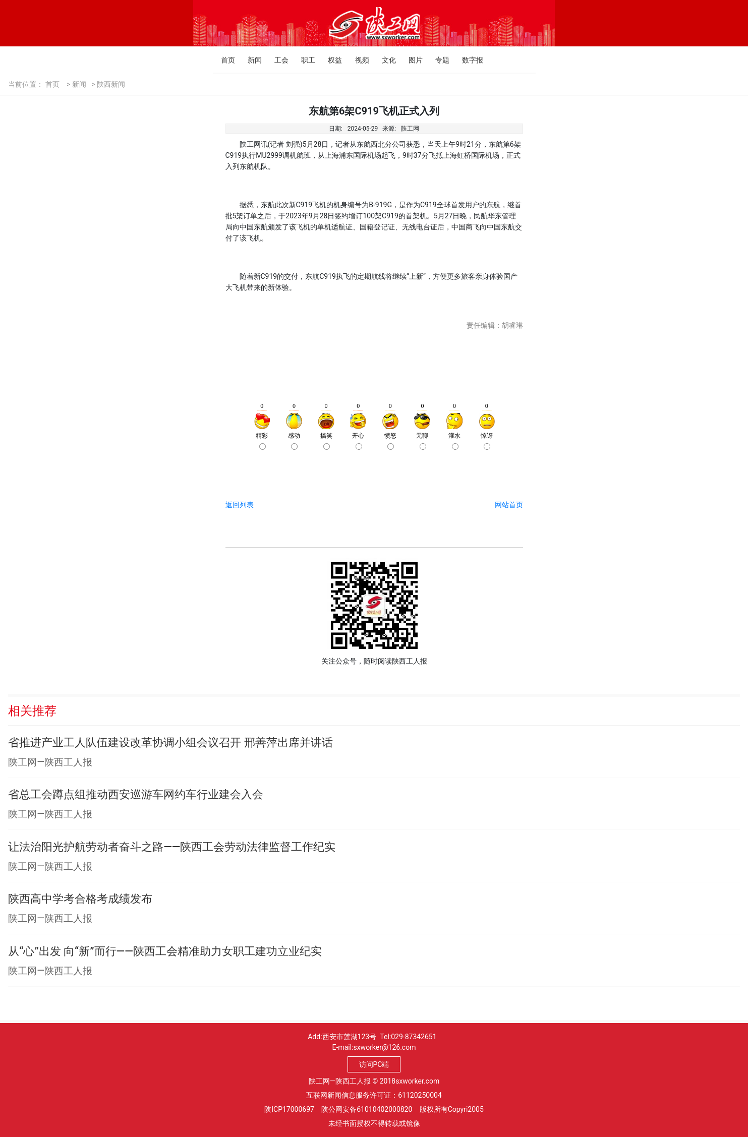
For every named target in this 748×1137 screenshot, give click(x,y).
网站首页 (509, 505)
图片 (411, 60)
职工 (304, 60)
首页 (223, 60)
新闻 (250, 60)
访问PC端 (374, 1064)
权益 (330, 60)
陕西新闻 (111, 84)
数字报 (465, 60)
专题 (438, 60)
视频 (358, 60)
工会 (277, 60)
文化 (384, 60)
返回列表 (239, 505)
